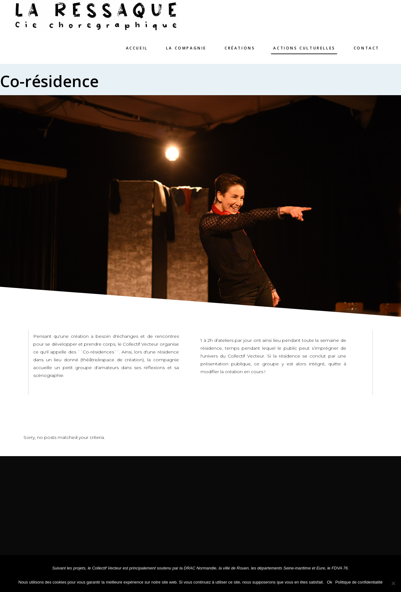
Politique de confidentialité (359, 582)
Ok (329, 582)
